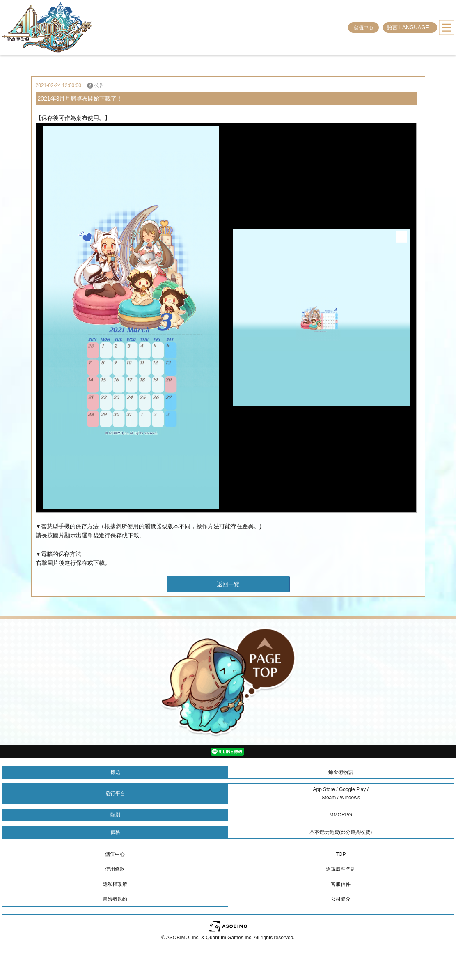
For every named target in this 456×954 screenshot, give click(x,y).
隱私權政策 (115, 884)
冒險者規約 (115, 899)
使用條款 (115, 869)
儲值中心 (364, 27)
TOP (341, 854)
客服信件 (341, 884)
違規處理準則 (340, 869)
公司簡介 (341, 899)
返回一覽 (228, 584)
